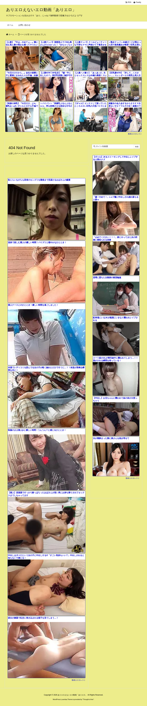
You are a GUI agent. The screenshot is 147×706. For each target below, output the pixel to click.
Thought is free (88, 699)
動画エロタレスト (135, 134)
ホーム (11, 34)
